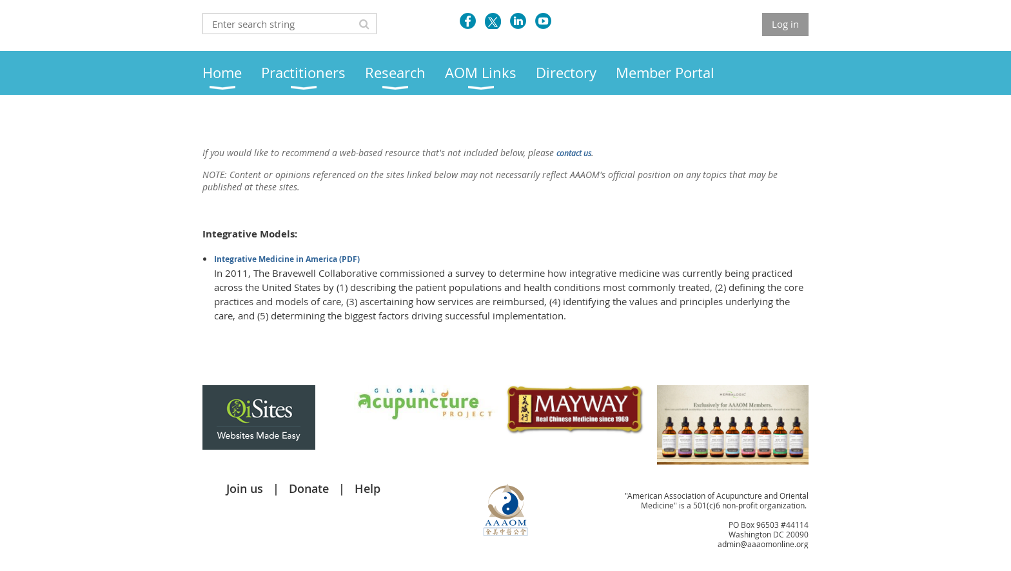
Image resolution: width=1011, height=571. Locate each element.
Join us (244, 488)
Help (367, 488)
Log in (785, 23)
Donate (309, 488)
